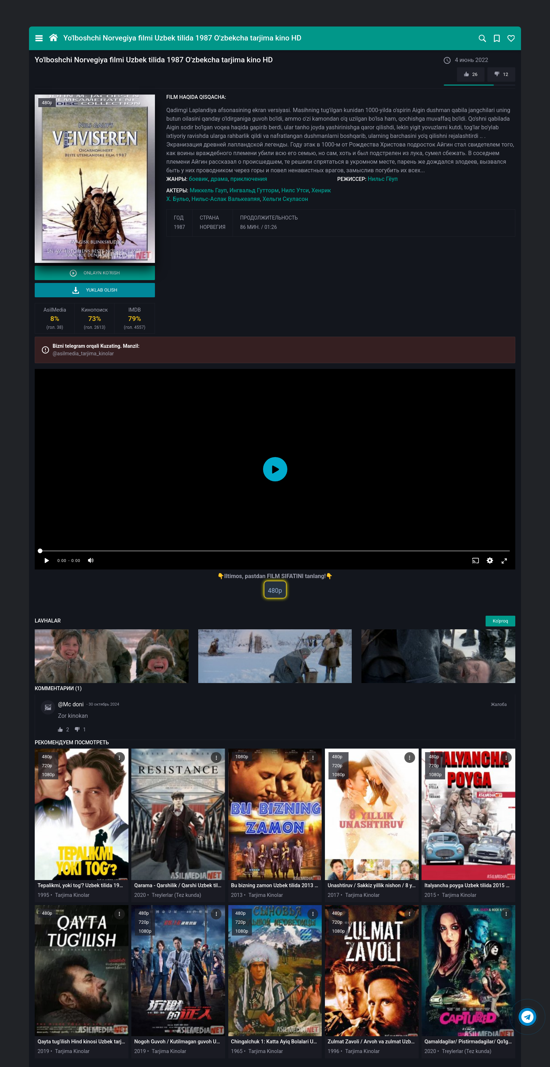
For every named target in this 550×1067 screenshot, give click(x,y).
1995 (43, 895)
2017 (333, 895)
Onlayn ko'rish (95, 273)
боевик (198, 179)
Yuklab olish (94, 290)
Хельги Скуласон (285, 199)
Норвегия (212, 227)
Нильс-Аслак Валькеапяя (225, 199)
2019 (43, 1051)
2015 (430, 895)
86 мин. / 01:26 (258, 227)
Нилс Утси (295, 190)
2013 (237, 895)
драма (219, 179)
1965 (237, 1051)
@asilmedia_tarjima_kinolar (83, 353)
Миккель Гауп (208, 190)
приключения (248, 179)
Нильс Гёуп (383, 179)
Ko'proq (500, 621)
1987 (179, 227)
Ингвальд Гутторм (254, 190)
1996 (333, 1051)
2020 (140, 895)
